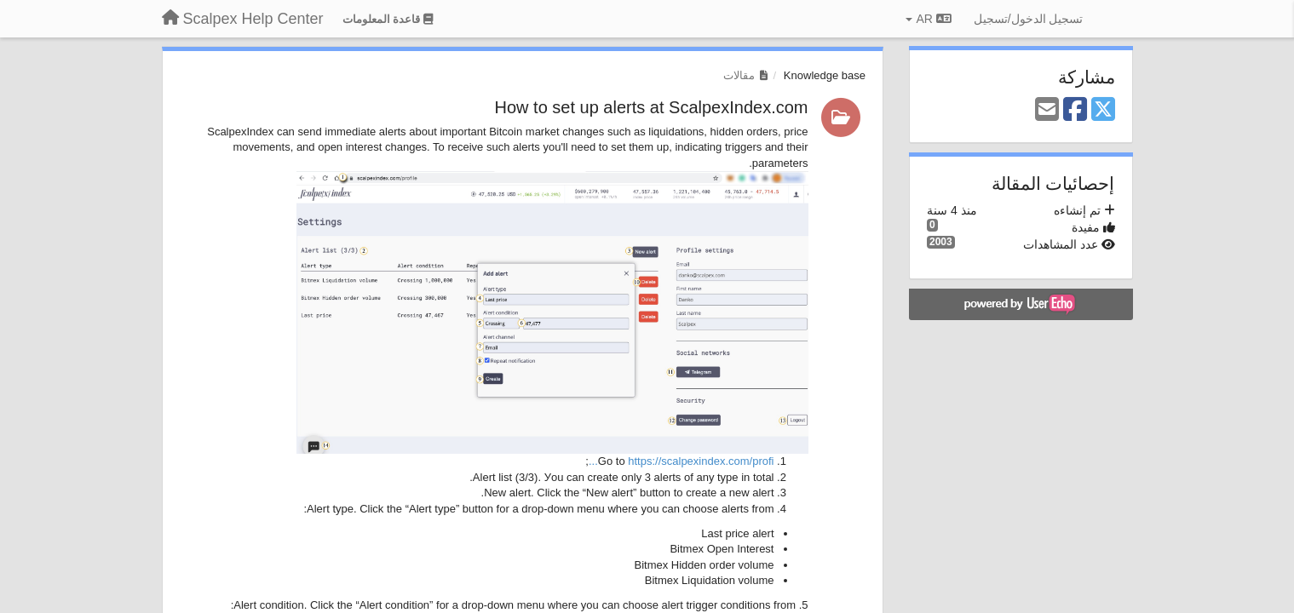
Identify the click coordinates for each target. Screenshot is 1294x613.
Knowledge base (825, 75)
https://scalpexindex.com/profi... (681, 461)
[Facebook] (1075, 110)
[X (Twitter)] (1103, 110)
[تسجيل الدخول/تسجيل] (1028, 18)
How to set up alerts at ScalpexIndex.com (651, 107)
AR (928, 19)
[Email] (1047, 110)
